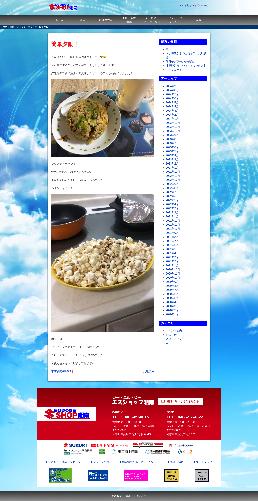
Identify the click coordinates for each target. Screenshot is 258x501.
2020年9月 (172, 281)
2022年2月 (172, 212)
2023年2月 (172, 163)
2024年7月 (172, 94)
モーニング (172, 49)
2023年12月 (173, 122)
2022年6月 (172, 196)
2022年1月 (172, 216)
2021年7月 (172, 241)
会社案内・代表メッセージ (64, 461)
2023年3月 (172, 159)
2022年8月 (172, 188)
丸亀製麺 (148, 371)
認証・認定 (176, 461)
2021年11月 (173, 224)
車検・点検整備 (129, 20)
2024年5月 (172, 102)
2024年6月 (172, 98)
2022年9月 (172, 184)
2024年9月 (172, 86)
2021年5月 (172, 249)
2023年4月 (172, 155)
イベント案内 (174, 330)
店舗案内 (186, 5)
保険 (198, 20)
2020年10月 (173, 277)
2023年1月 (172, 167)
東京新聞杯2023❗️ (62, 371)
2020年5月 (172, 298)
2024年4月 (172, 106)
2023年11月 (173, 126)
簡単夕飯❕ (65, 44)
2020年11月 (173, 273)
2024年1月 (172, 118)
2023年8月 (172, 139)
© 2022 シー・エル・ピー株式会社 (129, 496)
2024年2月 (172, 114)
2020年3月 (172, 306)
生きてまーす (174, 69)
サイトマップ (204, 461)
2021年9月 (172, 232)
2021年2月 (172, 261)
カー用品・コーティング (152, 20)
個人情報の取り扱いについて (139, 461)
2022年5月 (172, 200)
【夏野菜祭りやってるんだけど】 (186, 65)
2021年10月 (173, 228)
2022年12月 (173, 171)
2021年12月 (173, 220)
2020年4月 (172, 302)
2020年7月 (172, 289)
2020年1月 (172, 314)
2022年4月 (172, 204)
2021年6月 (172, 245)
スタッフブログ (29, 27)
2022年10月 (173, 179)
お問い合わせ (201, 5)
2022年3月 (172, 208)
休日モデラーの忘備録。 (181, 61)
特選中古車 (106, 20)
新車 (82, 20)
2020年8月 (172, 285)
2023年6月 (172, 147)
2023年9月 (172, 135)
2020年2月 (172, 310)
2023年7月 (172, 143)
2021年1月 (172, 265)
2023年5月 (172, 151)
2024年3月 (172, 110)
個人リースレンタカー (175, 20)
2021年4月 (172, 253)
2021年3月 (172, 257)
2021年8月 (172, 236)
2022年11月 (173, 175)
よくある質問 (101, 461)
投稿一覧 (14, 27)
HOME (4, 27)
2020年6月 (172, 294)
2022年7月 (172, 192)
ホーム (59, 20)
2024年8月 (172, 90)
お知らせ (171, 334)
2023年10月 (173, 131)
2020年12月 (173, 269)
